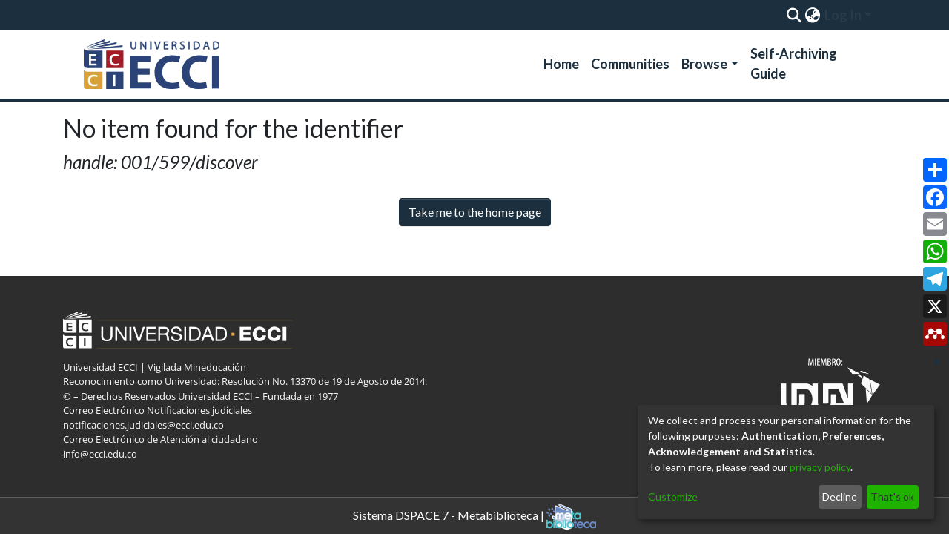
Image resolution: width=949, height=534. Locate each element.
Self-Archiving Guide (793, 63)
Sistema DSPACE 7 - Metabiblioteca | (474, 517)
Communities (630, 64)
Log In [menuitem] (843, 15)
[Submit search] (793, 15)
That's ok (892, 496)
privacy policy (820, 467)
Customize (673, 496)
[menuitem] (812, 15)
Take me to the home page (475, 212)
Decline (839, 496)
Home (561, 64)
